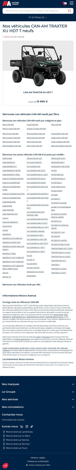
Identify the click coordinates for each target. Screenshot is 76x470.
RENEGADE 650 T (58, 162)
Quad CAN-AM (32, 125)
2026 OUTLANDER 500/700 (13, 179)
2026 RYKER (7, 206)
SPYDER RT (55, 236)
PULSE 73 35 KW (33, 268)
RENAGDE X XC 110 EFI (35, 272)
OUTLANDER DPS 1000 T (36, 179)
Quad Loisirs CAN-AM (59, 138)
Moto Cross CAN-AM (10, 134)
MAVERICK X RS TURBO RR (13, 262)
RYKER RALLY (56, 183)
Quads (5, 348)
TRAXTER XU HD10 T (59, 269)
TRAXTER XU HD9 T (58, 273)
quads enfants (13, 348)
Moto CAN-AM (8, 125)
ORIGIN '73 (7, 277)
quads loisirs (24, 348)
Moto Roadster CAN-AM (12, 146)
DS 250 (5, 230)
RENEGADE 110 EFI (58, 158)
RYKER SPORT (56, 191)
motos (32, 348)
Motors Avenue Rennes (16, 444)
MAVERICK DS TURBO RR (12, 238)
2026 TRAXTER (8, 210)
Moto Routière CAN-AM (36, 134)
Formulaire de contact (13, 420)
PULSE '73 (31, 260)
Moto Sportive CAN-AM (36, 138)
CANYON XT (7, 226)
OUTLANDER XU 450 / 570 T (37, 243)
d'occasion (46, 337)
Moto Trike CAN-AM (34, 146)
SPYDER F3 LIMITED (59, 203)
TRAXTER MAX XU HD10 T (61, 253)
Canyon (5, 218)
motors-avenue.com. (22, 339)
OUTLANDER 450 (33, 166)
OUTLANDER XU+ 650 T (36, 252)
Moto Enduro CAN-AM (11, 142)
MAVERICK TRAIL (9, 254)
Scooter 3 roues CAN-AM (36, 129)
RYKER (54, 171)
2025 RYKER (7, 158)
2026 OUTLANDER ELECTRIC (14, 194)
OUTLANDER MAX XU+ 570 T (38, 227)
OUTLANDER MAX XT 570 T (37, 223)
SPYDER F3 (55, 199)
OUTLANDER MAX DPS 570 (37, 219)
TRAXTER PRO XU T (58, 261)
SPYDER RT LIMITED (59, 240)
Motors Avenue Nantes (16, 440)
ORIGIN (5, 273)
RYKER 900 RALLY (58, 179)
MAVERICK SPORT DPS (11, 242)
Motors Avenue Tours (15, 448)
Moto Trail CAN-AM (34, 142)
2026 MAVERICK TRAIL (11, 175)
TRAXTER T (55, 265)
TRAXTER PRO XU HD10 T (61, 257)
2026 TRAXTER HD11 (10, 214)
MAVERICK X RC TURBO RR (13, 258)
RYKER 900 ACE (57, 175)
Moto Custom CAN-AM (11, 138)
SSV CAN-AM (56, 125)
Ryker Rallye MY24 (58, 187)
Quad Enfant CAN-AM (59, 134)
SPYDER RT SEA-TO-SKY (60, 244)
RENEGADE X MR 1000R (60, 166)
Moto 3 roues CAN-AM (11, 129)
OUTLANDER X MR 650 (35, 231)
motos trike (51, 348)
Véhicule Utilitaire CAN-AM (61, 146)
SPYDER (54, 195)
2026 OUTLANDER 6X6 (11, 183)
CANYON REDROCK (10, 222)
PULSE (29, 256)
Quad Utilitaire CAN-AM (60, 142)
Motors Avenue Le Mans (16, 436)
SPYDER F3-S (56, 221)
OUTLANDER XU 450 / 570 (37, 239)
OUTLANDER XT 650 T (35, 235)
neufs (38, 337)
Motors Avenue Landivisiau (18, 432)
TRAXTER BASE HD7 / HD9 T (62, 248)
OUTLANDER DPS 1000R (36, 183)
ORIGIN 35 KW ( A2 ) (34, 158)
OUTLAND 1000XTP (34, 162)
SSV (58, 348)
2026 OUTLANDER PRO (12, 198)
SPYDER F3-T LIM (58, 232)
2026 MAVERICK (9, 162)
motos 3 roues (41, 348)
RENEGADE (31, 276)
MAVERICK (7, 234)
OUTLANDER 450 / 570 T (36, 171)
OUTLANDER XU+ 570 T (36, 247)
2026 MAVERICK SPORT (12, 171)
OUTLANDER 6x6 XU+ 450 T (37, 175)
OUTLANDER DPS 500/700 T (38, 194)
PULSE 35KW (32, 264)
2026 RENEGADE (9, 202)
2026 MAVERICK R (10, 166)
